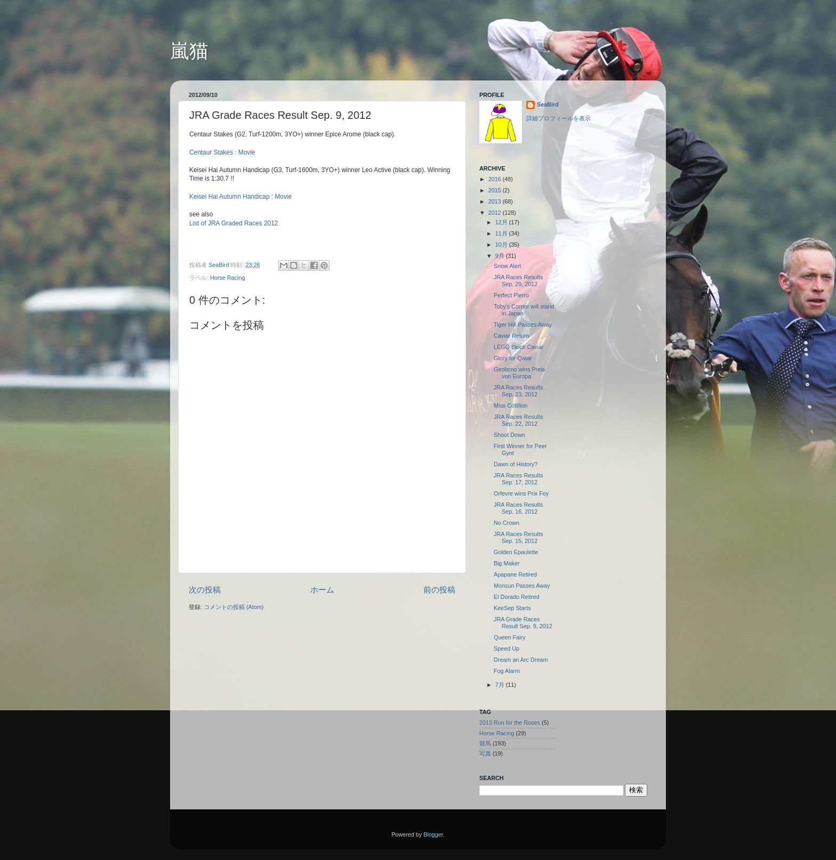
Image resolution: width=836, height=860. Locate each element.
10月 (502, 244)
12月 (502, 222)
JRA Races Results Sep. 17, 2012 (518, 478)
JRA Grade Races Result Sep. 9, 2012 (523, 622)
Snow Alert (507, 266)
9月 (500, 256)
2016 (495, 179)
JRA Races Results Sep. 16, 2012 (518, 508)
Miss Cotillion (511, 405)
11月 (502, 233)
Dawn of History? (515, 464)
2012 (495, 212)
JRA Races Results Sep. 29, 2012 (518, 280)
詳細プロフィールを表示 (558, 118)
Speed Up (506, 648)
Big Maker (507, 563)
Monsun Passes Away (522, 585)
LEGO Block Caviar (519, 347)
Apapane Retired (515, 574)
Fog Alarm (507, 671)
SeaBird (219, 265)
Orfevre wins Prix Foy (521, 493)
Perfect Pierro (511, 295)
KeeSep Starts (512, 608)
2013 (495, 201)
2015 (495, 190)
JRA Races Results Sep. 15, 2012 (518, 537)
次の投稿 (205, 589)
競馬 (485, 743)
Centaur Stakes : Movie (222, 152)
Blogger (433, 834)
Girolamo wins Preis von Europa (519, 372)
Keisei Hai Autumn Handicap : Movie (240, 196)
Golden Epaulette (516, 552)
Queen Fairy (509, 637)
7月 (500, 684)
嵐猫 (189, 51)
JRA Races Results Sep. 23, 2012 (518, 390)
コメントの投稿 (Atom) (233, 607)
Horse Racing (227, 277)
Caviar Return (511, 335)
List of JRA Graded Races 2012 (233, 223)
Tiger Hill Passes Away (523, 324)
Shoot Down (509, 435)
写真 (485, 753)
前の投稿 (439, 589)
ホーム (322, 589)
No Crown (506, 523)
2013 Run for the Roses (509, 722)
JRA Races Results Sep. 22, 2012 (518, 420)
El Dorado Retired (517, 597)
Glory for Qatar (513, 358)
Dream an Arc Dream (521, 659)
